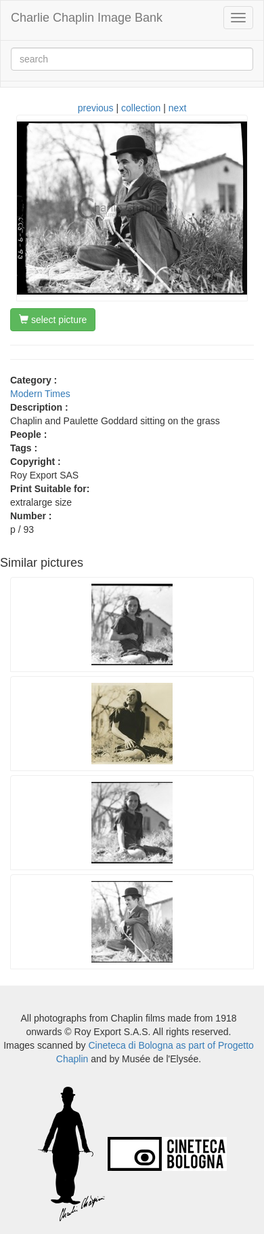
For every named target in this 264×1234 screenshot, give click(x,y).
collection (140, 107)
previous (96, 107)
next (177, 107)
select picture (53, 319)
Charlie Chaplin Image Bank (86, 17)
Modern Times (40, 393)
